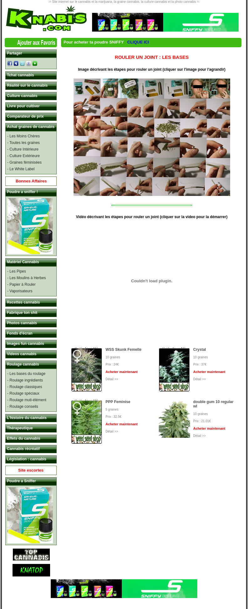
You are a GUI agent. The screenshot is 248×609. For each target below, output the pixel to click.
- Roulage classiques (24, 387)
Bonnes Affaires (31, 181)
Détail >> (112, 379)
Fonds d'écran (20, 333)
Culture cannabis (22, 96)
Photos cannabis (22, 323)
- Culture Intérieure (23, 149)
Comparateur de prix (25, 116)
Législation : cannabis (26, 459)
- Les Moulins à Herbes (26, 278)
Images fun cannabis (25, 343)
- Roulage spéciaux (23, 393)
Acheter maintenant (122, 372)
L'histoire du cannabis (27, 418)
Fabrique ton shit (22, 312)
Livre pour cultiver (23, 106)
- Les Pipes (16, 271)
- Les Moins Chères (23, 136)
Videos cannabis (21, 354)
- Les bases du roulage (26, 373)
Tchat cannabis (20, 75)
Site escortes (31, 470)
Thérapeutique (20, 428)
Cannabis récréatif (23, 449)
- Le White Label (20, 169)
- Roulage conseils (22, 406)
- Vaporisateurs (19, 291)
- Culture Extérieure (23, 156)
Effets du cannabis (23, 438)
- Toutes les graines (23, 143)
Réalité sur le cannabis (27, 85)
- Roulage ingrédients (25, 380)
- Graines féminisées (24, 162)
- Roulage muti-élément (26, 400)
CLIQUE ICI (138, 42)
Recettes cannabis (23, 302)
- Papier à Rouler (21, 284)
